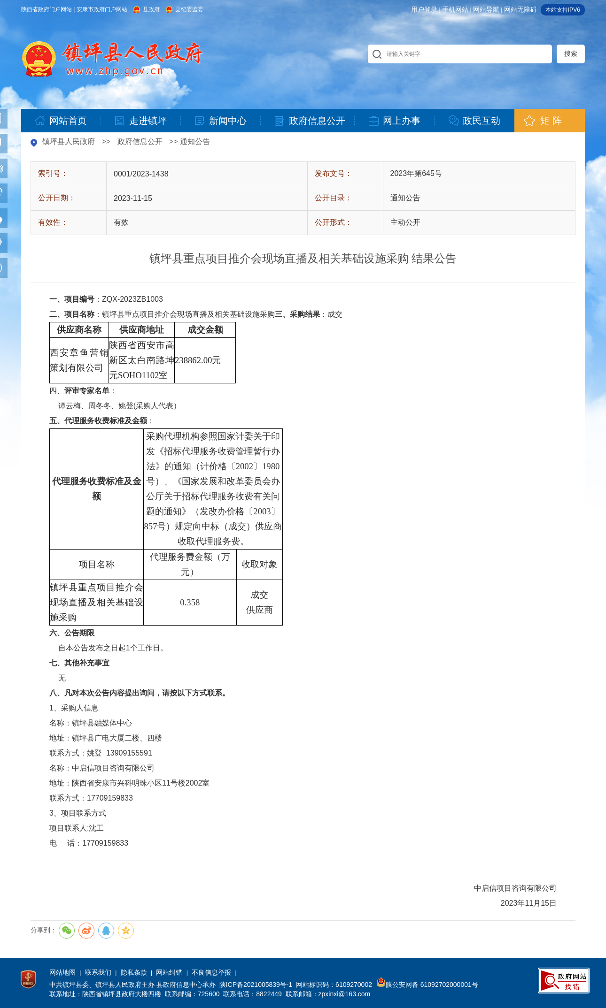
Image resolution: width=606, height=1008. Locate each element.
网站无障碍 (520, 9)
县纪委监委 (189, 9)
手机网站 (455, 9)
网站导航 (486, 9)
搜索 (570, 53)
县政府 (151, 9)
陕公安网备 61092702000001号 (427, 984)
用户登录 (424, 9)
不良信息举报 (211, 972)
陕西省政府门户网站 (46, 9)
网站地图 (62, 972)
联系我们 (98, 972)
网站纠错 (169, 972)
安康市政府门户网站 (102, 9)
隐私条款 (134, 972)
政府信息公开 (140, 141)
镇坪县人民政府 (68, 141)
